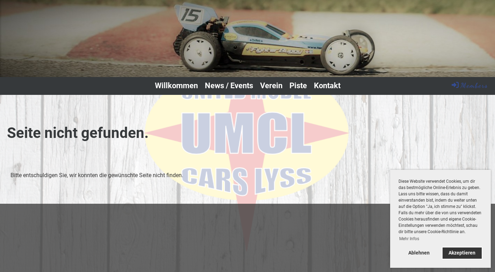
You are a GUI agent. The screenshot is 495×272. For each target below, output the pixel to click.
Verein (271, 85)
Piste (298, 85)
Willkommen (176, 85)
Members (469, 85)
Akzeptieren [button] (462, 253)
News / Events (229, 85)
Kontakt (327, 85)
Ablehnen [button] (419, 253)
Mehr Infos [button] (409, 238)
